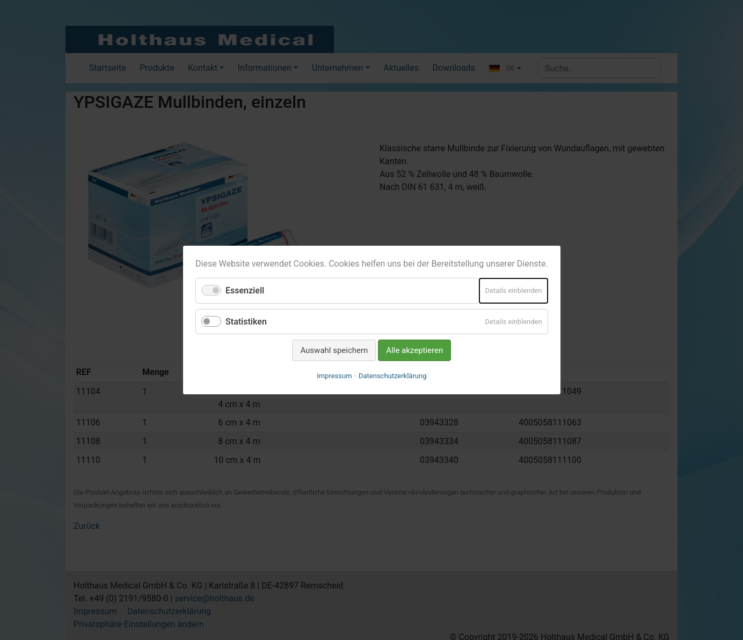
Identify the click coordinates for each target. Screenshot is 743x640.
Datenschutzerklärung (393, 376)
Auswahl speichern (334, 350)
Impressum (334, 376)
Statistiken (246, 321)
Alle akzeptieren (414, 350)
